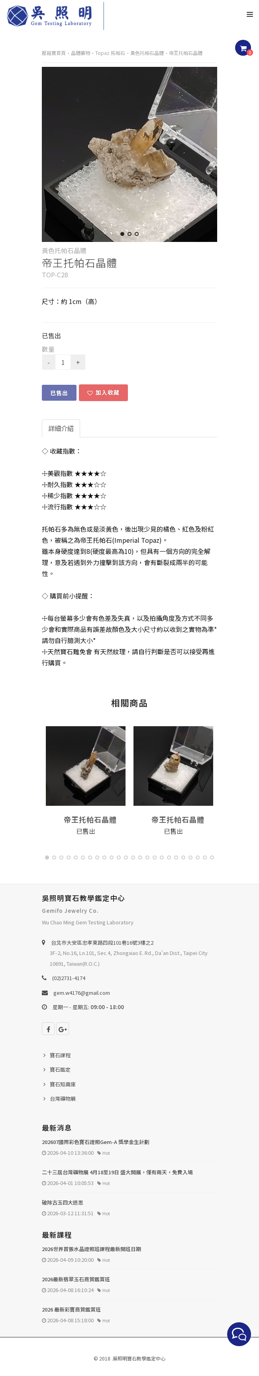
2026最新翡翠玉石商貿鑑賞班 (76, 1279)
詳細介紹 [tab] (61, 428)
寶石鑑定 (60, 1069)
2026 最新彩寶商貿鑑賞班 (71, 1309)
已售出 (59, 393)
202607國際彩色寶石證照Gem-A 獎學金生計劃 (95, 1142)
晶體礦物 (80, 52)
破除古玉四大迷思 (62, 1202)
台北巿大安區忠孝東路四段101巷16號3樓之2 (102, 942)
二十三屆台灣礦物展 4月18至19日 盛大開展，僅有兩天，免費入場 (117, 1172)
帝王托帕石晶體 (185, 52)
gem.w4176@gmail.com (81, 992)
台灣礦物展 (63, 1098)
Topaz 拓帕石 (110, 52)
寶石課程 (60, 1055)
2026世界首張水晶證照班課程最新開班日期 (91, 1249)
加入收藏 (103, 392)
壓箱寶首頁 (54, 52)
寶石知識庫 (63, 1084)
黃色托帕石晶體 (147, 52)
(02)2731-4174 (68, 978)
